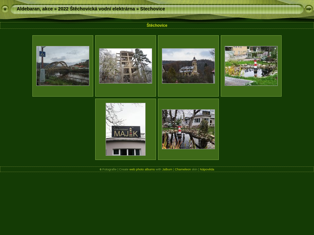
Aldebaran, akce (35, 8)
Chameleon (183, 169)
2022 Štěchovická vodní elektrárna (96, 8)
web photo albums (142, 169)
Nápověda (207, 169)
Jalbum (167, 169)
